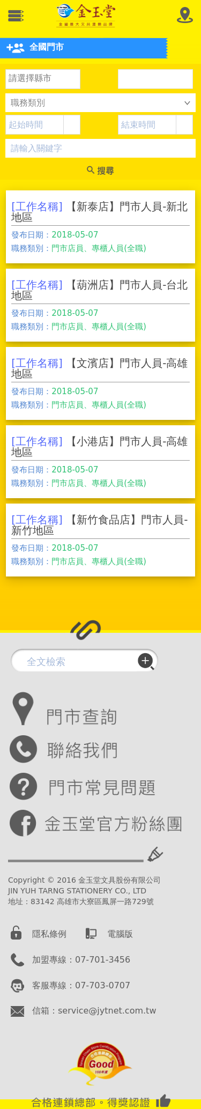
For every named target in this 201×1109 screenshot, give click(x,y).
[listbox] (42, 78)
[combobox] (35, 124)
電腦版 (120, 934)
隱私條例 (49, 934)
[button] (71, 124)
